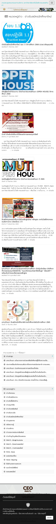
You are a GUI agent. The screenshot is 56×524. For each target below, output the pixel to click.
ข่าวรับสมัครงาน (10, 397)
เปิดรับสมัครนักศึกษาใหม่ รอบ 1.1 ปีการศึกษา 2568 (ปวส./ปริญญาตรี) (27, 44)
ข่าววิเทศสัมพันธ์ (10, 409)
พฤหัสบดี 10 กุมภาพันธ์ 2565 (11, 275)
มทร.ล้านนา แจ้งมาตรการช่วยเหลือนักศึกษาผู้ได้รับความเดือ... (25, 360)
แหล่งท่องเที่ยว (9, 456)
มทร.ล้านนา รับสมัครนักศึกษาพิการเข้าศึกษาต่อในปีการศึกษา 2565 (26, 322)
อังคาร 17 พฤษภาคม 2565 (10, 224)
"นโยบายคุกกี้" (41, 513)
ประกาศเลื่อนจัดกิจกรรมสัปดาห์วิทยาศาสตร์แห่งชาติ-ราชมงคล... (27, 364)
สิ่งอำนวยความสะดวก (12, 463)
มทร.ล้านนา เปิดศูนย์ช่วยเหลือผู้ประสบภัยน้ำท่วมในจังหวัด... (25, 372)
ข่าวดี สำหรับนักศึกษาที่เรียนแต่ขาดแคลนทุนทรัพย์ (20, 134)
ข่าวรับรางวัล (9, 412)
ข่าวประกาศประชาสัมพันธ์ (13, 432)
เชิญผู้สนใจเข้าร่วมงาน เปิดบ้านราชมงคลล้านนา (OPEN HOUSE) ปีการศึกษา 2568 (27, 92)
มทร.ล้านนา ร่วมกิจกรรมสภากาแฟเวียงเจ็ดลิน (20, 368)
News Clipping (10, 459)
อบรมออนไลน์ (9, 471)
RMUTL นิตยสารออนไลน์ (13, 444)
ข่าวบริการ (8, 428)
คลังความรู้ (8, 424)
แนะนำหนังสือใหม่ (10, 467)
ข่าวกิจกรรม (9, 393)
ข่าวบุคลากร (9, 420)
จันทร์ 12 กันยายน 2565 (9, 181)
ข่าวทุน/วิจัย (9, 405)
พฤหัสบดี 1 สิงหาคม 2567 (10, 47)
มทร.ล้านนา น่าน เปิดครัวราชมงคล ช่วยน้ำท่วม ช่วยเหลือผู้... (25, 380)
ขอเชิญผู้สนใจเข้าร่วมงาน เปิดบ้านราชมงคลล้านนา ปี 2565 (24, 179)
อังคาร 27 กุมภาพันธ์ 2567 (10, 137)
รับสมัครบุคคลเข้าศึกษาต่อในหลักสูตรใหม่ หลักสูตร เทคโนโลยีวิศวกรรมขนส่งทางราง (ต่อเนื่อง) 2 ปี (27, 220)
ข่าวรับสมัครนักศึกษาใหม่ (13, 416)
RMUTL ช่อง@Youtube (13, 440)
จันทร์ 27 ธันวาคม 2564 (9, 324)
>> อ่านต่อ (42, 62)
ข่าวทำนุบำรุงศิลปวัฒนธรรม (14, 436)
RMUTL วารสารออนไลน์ (13, 448)
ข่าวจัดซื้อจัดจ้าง (10, 401)
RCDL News (9, 452)
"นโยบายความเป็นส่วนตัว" (26, 513)
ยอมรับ (49, 517)
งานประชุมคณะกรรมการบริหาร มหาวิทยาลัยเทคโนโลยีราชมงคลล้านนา (25, 3)
